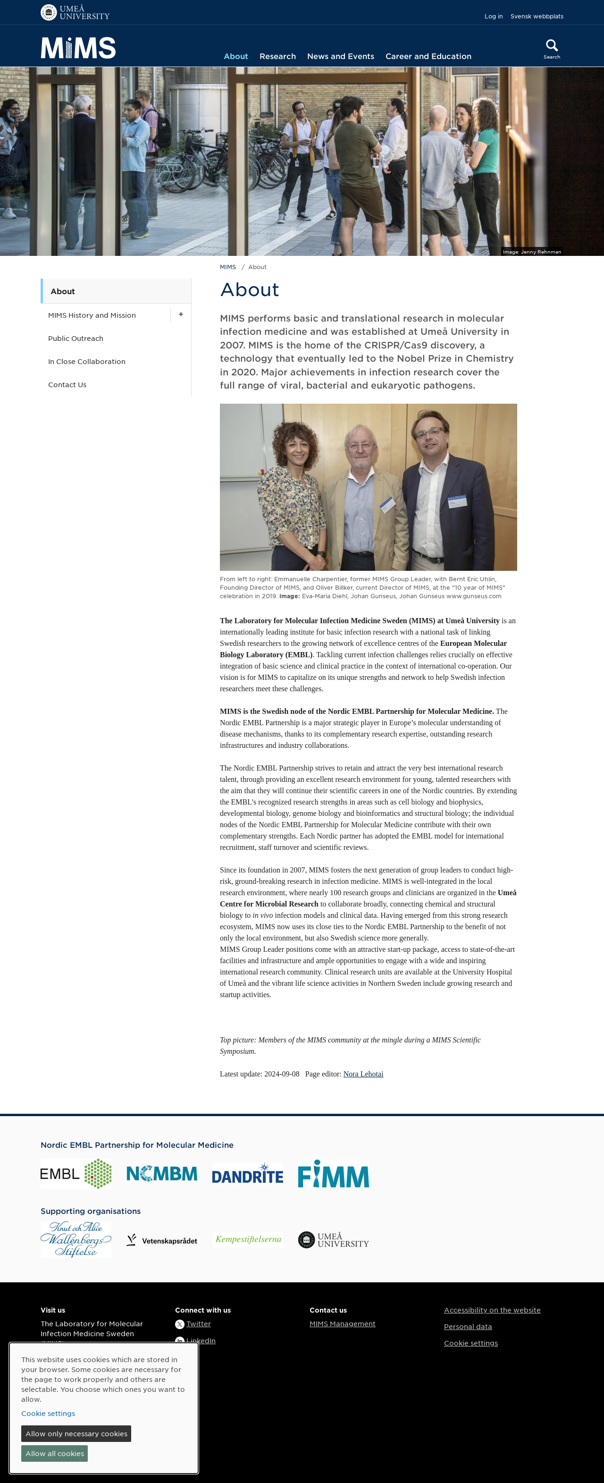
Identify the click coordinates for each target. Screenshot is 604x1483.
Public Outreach (75, 338)
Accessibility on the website (492, 1309)
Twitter (198, 1323)
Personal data (468, 1326)
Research (278, 55)
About (236, 55)
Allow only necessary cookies (76, 1433)
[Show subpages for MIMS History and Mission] (180, 315)
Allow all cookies (54, 1453)
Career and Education (428, 55)
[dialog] (103, 1408)
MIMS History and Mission (92, 315)
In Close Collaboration (87, 361)
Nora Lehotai (364, 1074)
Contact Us (67, 384)
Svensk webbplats (537, 16)
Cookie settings (471, 1343)
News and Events (340, 55)
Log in (494, 16)
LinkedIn (201, 1340)
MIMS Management (343, 1323)
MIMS (228, 267)
